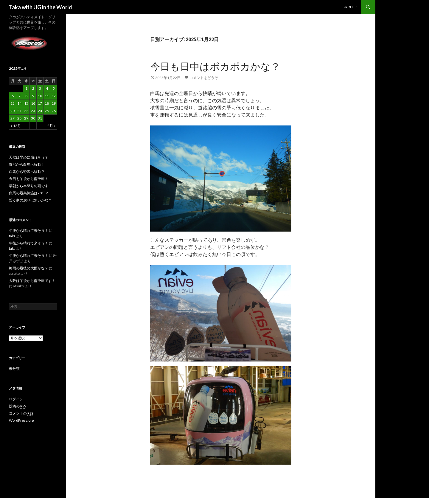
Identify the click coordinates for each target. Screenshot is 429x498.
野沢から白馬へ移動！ (27, 164)
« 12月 (16, 125)
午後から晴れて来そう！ (28, 230)
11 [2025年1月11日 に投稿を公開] (47, 96)
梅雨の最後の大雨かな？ (28, 268)
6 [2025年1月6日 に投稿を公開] (13, 96)
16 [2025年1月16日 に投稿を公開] (33, 103)
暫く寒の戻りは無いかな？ (30, 200)
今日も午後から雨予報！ (28, 178)
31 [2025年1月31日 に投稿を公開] (40, 118)
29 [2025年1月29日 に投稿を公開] (26, 118)
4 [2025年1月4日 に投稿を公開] (47, 88)
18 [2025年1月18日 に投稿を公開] (47, 103)
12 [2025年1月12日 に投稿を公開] (54, 96)
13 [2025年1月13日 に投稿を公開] (12, 103)
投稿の (17, 406)
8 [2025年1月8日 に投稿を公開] (26, 96)
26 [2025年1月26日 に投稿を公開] (54, 110)
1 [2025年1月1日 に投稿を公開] (26, 88)
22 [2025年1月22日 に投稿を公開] (26, 110)
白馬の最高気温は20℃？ (29, 193)
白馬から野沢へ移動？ (27, 171)
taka (12, 236)
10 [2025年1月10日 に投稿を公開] (40, 96)
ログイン (16, 399)
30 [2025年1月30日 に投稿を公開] (33, 118)
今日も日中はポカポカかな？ (215, 66)
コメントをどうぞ (203, 77)
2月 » (51, 125)
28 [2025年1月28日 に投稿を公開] (19, 118)
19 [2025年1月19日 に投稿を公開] (54, 103)
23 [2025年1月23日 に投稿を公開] (33, 110)
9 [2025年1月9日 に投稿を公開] (33, 96)
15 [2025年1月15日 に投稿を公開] (26, 103)
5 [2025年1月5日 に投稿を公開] (54, 88)
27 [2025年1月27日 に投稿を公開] (12, 118)
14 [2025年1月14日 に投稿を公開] (19, 103)
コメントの (21, 413)
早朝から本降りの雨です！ (30, 186)
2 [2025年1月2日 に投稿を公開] (33, 88)
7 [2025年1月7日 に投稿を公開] (19, 96)
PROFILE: (350, 7)
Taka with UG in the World (40, 7)
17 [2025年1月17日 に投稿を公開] (40, 103)
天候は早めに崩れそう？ (28, 157)
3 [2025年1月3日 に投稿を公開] (40, 88)
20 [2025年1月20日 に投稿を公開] (12, 110)
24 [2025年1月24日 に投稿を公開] (40, 110)
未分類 (14, 368)
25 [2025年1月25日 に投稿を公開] (47, 110)
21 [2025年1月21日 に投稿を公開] (19, 110)
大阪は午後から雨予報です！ (32, 280)
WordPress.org (21, 420)
